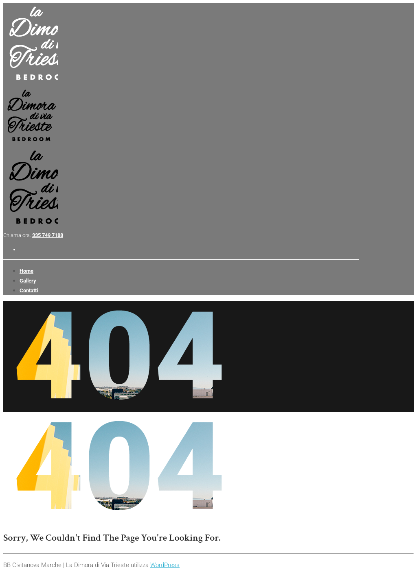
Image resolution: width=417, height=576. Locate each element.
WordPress (165, 565)
